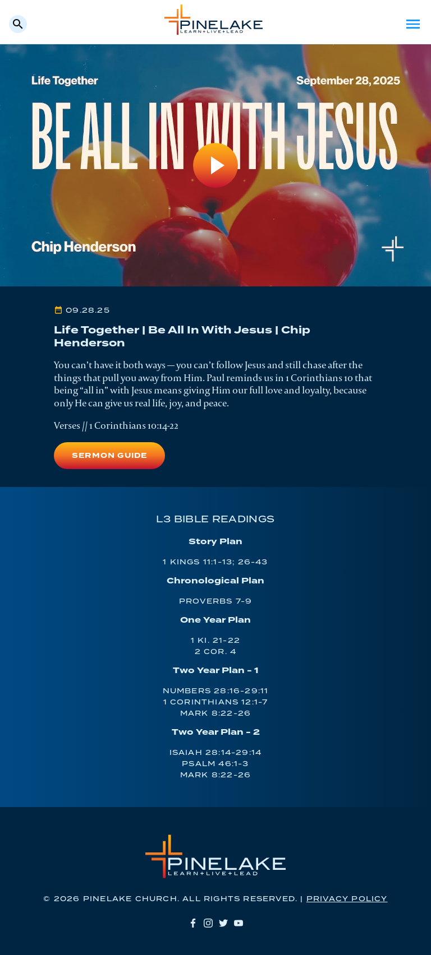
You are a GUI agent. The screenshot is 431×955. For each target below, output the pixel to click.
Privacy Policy (347, 899)
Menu (413, 24)
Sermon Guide (109, 456)
